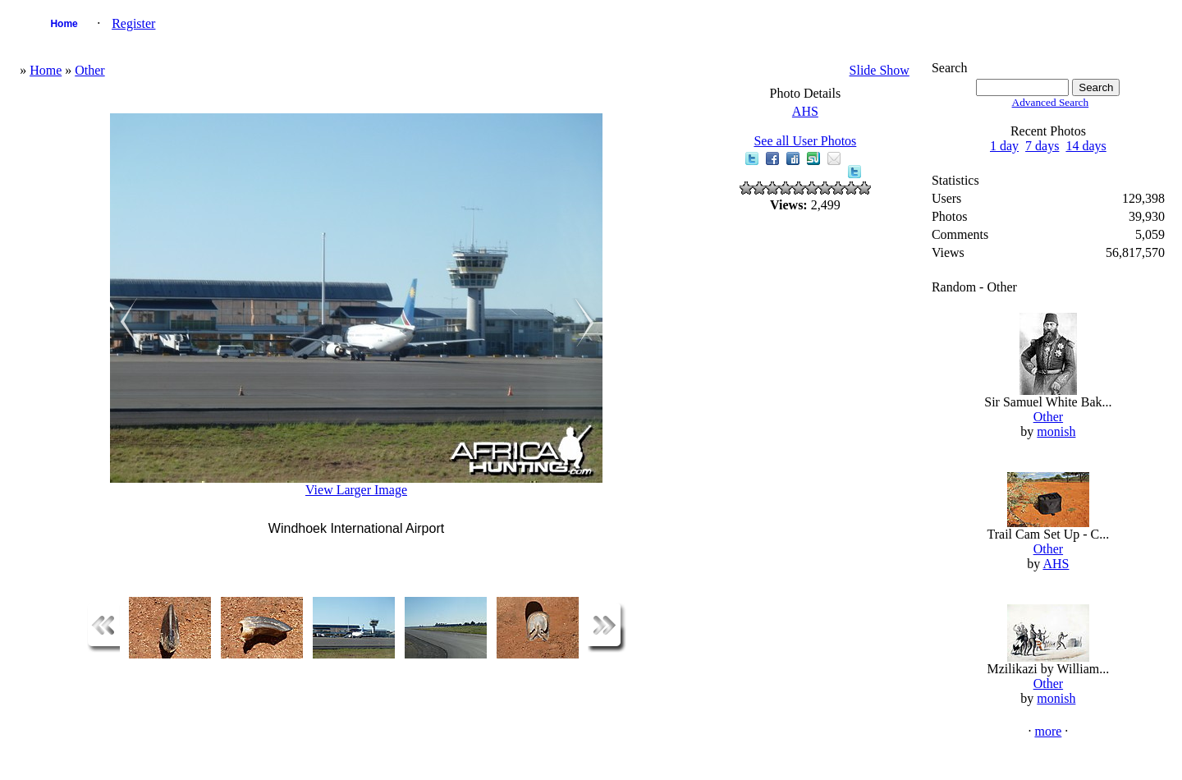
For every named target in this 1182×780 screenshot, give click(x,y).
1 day (1004, 146)
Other (89, 70)
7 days (1042, 146)
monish (1056, 431)
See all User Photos (805, 141)
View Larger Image (356, 490)
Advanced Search (1050, 102)
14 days (1085, 146)
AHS (805, 111)
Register (133, 23)
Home (63, 24)
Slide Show (879, 70)
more (1047, 731)
